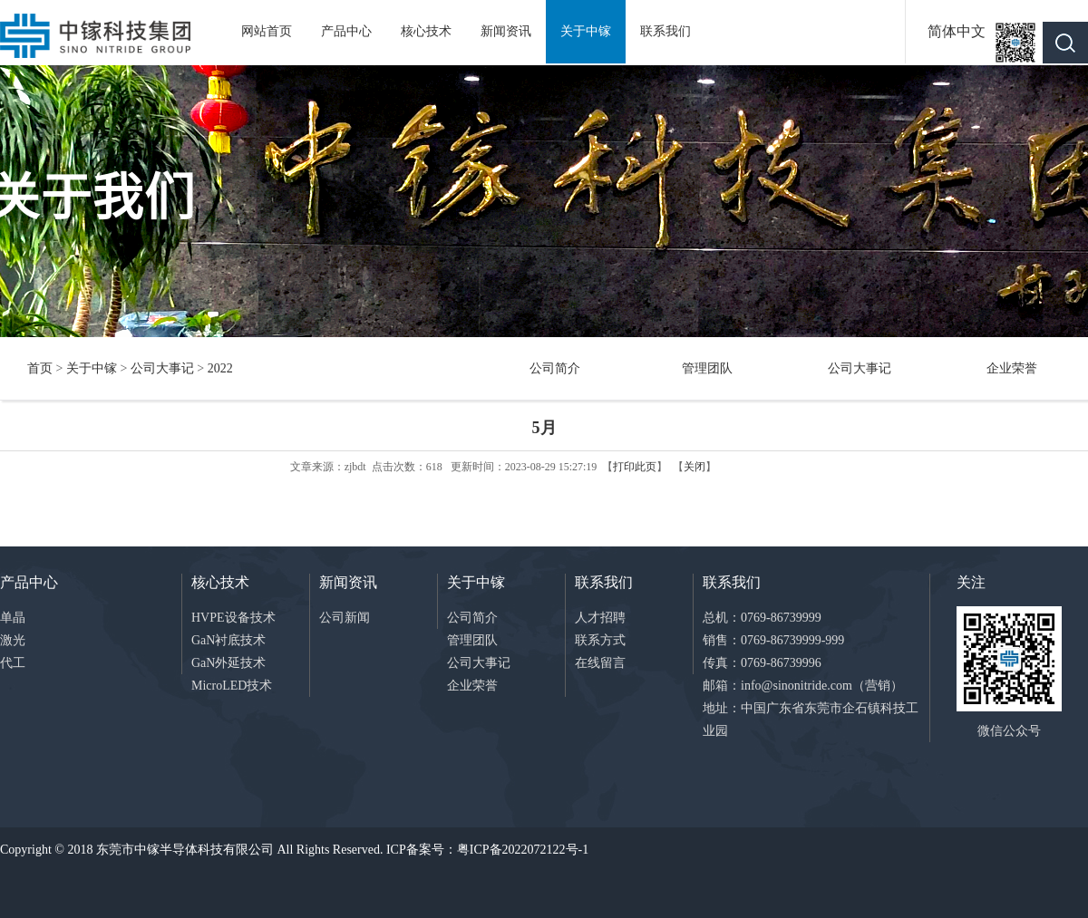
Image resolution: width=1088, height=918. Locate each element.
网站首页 (266, 31)
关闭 (694, 466)
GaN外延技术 (228, 663)
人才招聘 (600, 617)
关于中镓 (585, 31)
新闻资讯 (506, 31)
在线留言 (600, 663)
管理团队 (707, 368)
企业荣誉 (1011, 368)
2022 (220, 368)
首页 (40, 368)
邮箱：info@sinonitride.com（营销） (803, 685)
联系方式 (600, 640)
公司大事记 (162, 368)
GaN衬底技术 (228, 640)
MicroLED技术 (231, 685)
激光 (12, 640)
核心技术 (426, 31)
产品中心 (346, 31)
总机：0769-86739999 (762, 617)
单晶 (12, 617)
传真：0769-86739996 (762, 663)
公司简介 (554, 368)
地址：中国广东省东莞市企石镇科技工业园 (810, 719)
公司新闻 (344, 617)
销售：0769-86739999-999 (773, 640)
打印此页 (634, 466)
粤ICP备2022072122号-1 (522, 849)
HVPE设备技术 (233, 617)
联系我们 (665, 31)
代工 (12, 663)
